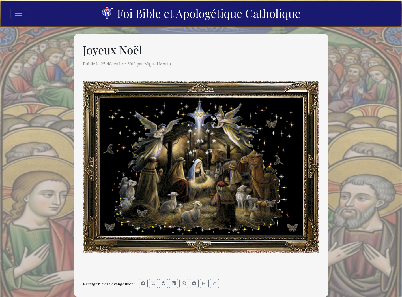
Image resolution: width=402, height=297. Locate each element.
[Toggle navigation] (18, 13)
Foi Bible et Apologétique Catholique (200, 13)
